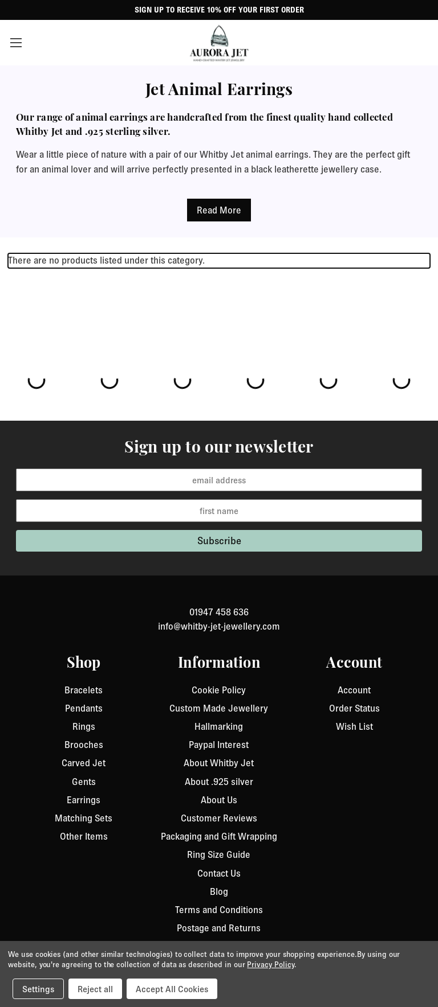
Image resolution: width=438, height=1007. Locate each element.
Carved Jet (84, 763)
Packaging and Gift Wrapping (219, 836)
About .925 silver (219, 781)
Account (354, 690)
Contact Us (219, 873)
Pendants (84, 708)
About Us (219, 800)
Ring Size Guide (218, 854)
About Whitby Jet (219, 763)
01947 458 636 (219, 612)
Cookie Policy (219, 690)
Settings (38, 989)
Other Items (84, 836)
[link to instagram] (219, 598)
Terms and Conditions (219, 910)
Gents (84, 781)
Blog (219, 891)
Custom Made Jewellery (218, 708)
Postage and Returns (219, 928)
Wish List (354, 726)
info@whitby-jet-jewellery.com (219, 626)
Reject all (95, 989)
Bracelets (83, 690)
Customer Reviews (219, 818)
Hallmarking (218, 726)
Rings (83, 726)
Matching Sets (83, 818)
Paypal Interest (219, 744)
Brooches (83, 744)
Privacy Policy (270, 964)
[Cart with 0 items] (423, 42)
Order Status (354, 708)
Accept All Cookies (172, 989)
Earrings (83, 800)
